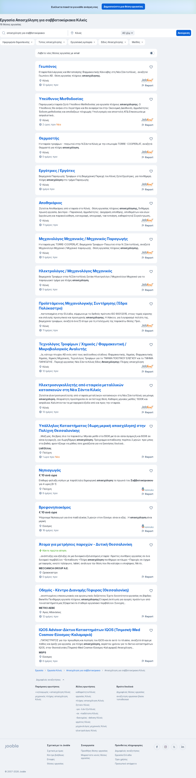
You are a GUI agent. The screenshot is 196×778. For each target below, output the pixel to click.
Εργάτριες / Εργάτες (57, 170)
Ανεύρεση (184, 32)
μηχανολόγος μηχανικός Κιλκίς (91, 726)
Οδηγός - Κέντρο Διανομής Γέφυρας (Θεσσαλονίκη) (84, 590)
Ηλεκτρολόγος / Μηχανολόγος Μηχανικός (75, 271)
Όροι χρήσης (121, 759)
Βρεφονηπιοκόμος (55, 507)
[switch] (152, 53)
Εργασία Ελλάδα (123, 755)
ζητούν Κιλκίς (83, 705)
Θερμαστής (49, 138)
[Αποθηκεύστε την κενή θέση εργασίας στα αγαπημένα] (151, 67)
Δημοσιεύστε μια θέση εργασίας (123, 6)
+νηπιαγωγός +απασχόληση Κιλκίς (52, 692)
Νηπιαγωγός (50, 470)
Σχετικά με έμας (55, 750)
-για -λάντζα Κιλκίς (85, 709)
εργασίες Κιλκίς (83, 696)
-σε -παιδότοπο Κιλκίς (87, 713)
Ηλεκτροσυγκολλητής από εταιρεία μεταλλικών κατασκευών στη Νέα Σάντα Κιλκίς (81, 387)
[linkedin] (183, 747)
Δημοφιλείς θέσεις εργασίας (130, 692)
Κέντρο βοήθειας (55, 755)
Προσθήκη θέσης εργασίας (94, 750)
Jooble (22, 771)
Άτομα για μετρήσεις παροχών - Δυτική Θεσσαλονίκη (85, 544)
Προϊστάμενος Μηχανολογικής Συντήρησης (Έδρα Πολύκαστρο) (83, 305)
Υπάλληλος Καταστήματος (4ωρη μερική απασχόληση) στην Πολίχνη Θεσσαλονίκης (92, 428)
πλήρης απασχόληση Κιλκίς (90, 700)
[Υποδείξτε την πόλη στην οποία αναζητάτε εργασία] (102, 33)
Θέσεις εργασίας (55, 763)
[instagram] (165, 747)
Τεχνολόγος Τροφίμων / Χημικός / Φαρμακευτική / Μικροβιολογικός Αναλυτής (82, 346)
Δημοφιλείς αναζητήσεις (50, 679)
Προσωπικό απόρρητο (126, 763)
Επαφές (51, 759)
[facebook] (157, 747)
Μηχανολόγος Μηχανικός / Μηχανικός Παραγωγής (83, 239)
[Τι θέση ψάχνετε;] (33, 33)
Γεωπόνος (48, 66)
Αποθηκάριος (50, 203)
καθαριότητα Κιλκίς (85, 692)
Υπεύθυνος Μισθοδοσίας (61, 99)
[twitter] (174, 747)
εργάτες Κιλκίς (83, 722)
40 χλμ (128, 33)
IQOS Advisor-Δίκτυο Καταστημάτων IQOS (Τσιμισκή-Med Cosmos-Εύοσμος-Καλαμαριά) (89, 632)
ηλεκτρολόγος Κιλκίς (86, 730)
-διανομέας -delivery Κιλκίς (89, 717)
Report (147, 85)
